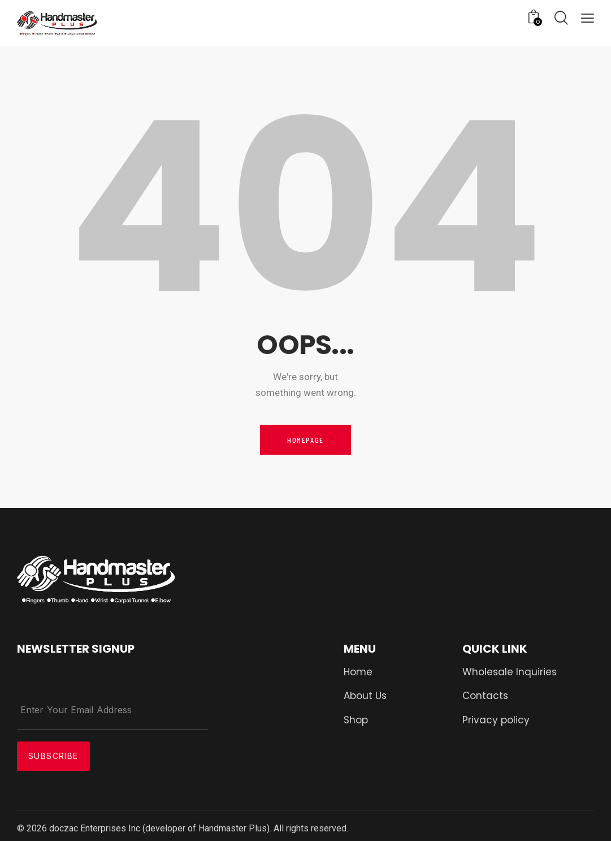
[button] (587, 19)
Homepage (305, 440)
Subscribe (53, 756)
